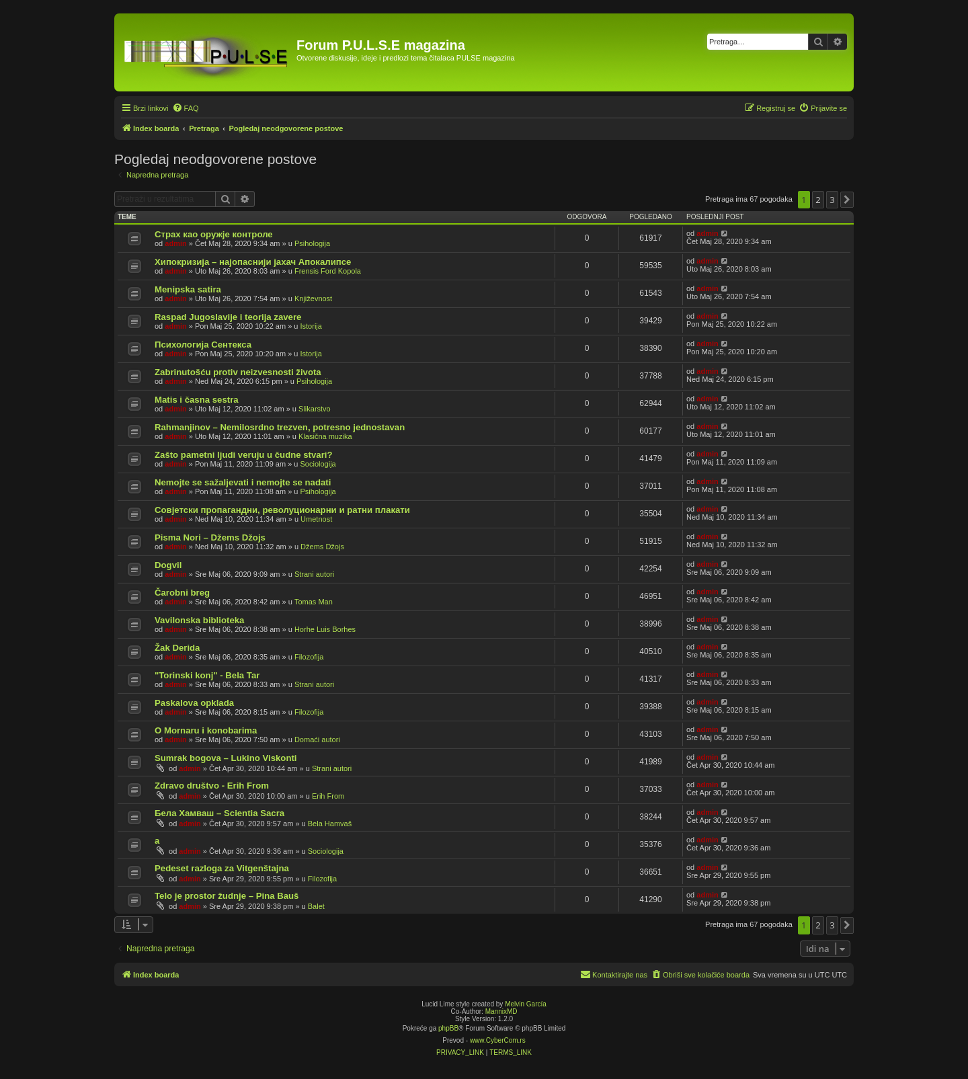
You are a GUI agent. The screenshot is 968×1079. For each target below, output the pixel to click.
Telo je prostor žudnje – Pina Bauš (226, 896)
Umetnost (316, 519)
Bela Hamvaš (330, 824)
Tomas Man (313, 602)
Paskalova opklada (194, 703)
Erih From (328, 796)
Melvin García (526, 1004)
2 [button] (817, 200)
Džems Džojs (322, 547)
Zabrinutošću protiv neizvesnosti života (238, 372)
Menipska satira (188, 289)
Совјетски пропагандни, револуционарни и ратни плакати (282, 510)
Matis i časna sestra (197, 400)
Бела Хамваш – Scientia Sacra (219, 813)
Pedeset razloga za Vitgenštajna (222, 868)
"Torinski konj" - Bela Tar (207, 675)
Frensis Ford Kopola (327, 271)
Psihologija (312, 243)
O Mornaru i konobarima (206, 730)
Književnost (313, 298)
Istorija (311, 326)
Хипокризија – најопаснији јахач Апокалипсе (253, 262)
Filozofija (308, 657)
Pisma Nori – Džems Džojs (210, 537)
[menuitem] (185, 108)
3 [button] (832, 200)
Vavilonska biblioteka (199, 620)
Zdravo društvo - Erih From (212, 786)
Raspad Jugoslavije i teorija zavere (228, 317)
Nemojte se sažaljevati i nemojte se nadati (243, 482)
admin (175, 243)
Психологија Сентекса (203, 344)
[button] (847, 200)
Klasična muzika (325, 436)
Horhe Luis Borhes (325, 629)
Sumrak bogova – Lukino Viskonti (226, 758)
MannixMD (501, 1011)
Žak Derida (177, 648)
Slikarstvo (314, 409)
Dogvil (168, 565)
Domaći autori (317, 739)
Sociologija (318, 464)
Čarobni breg (182, 593)
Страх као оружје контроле (214, 234)
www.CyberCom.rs (498, 1040)
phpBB (448, 1028)
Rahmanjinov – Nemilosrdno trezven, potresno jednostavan (280, 427)
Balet (316, 906)
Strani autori (314, 574)
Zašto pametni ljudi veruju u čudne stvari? (244, 455)
